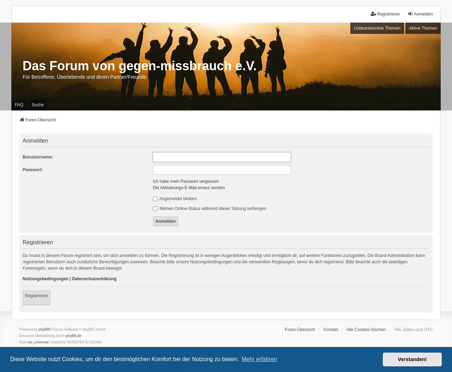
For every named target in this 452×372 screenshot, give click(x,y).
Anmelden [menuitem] (420, 14)
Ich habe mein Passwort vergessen (186, 181)
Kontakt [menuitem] (330, 329)
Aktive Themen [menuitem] (423, 28)
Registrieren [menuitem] (385, 14)
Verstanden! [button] (412, 359)
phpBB (44, 329)
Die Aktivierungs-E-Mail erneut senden (189, 187)
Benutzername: (38, 157)
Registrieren (36, 295)
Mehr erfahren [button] (259, 359)
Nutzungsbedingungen (46, 278)
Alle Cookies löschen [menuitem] (366, 329)
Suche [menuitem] (38, 104)
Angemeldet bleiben (175, 198)
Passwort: (33, 169)
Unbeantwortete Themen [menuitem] (377, 28)
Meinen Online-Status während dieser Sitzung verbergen (209, 208)
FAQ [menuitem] (19, 104)
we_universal (38, 342)
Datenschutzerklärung (94, 278)
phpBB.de (73, 336)
